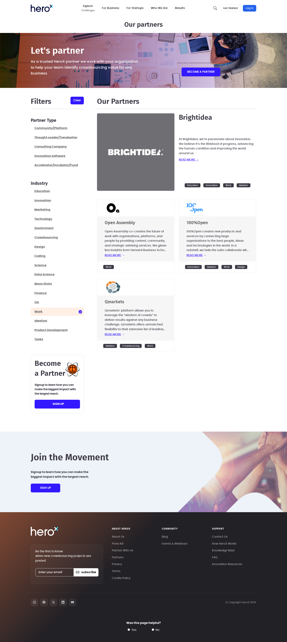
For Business (111, 8)
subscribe (86, 572)
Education (192, 185)
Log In (249, 8)
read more (113, 255)
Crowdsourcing (130, 346)
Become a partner (201, 71)
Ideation (243, 185)
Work (228, 185)
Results (180, 8)
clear (77, 100)
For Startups (135, 8)
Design (241, 267)
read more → (189, 159)
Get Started (230, 8)
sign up (58, 403)
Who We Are (159, 8)
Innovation (212, 185)
